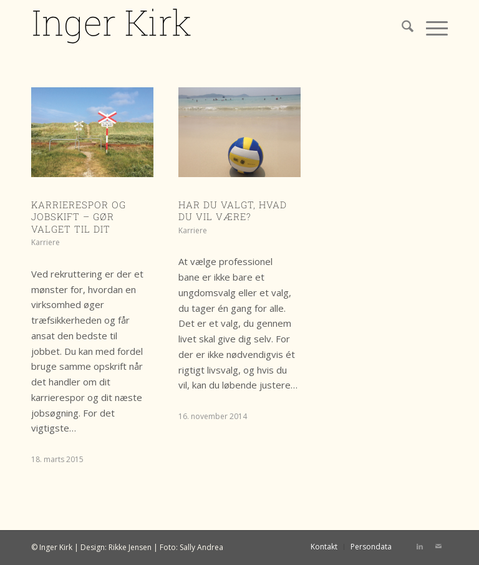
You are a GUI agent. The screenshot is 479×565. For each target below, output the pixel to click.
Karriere (45, 242)
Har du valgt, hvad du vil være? (232, 210)
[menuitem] (401, 28)
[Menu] (431, 28)
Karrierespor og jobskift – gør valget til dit (78, 216)
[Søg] (401, 28)
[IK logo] (112, 28)
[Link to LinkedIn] (419, 546)
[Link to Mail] (438, 546)
